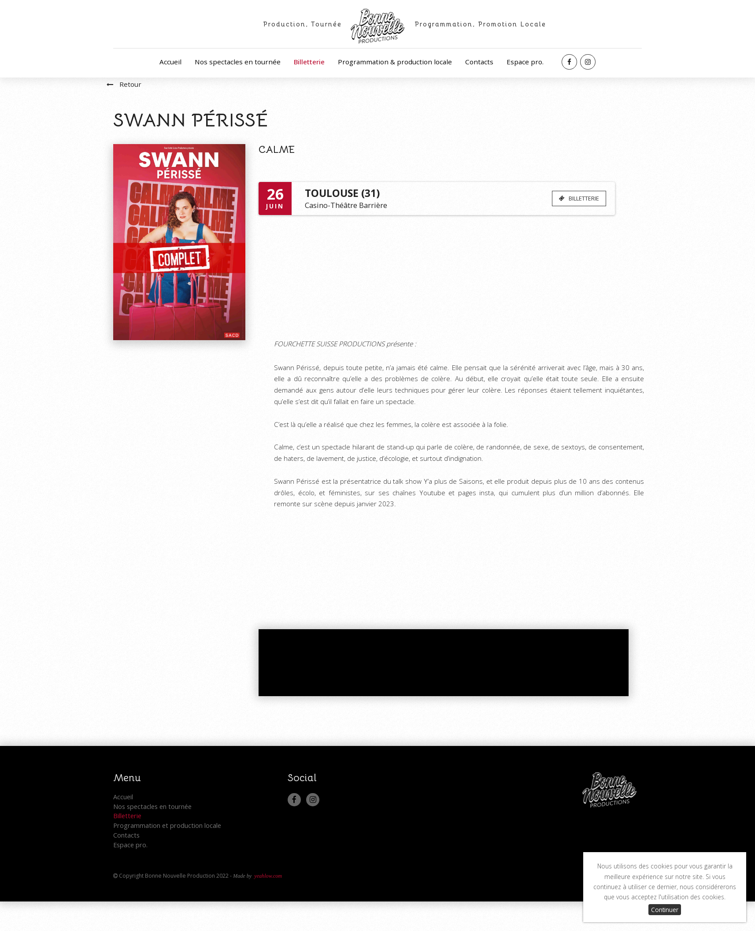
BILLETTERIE (575, 219)
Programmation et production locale (167, 855)
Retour (117, 104)
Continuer (664, 909)
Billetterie (309, 61)
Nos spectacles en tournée (238, 61)
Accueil (170, 61)
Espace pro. (525, 61)
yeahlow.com (268, 905)
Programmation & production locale (395, 61)
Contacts (479, 61)
